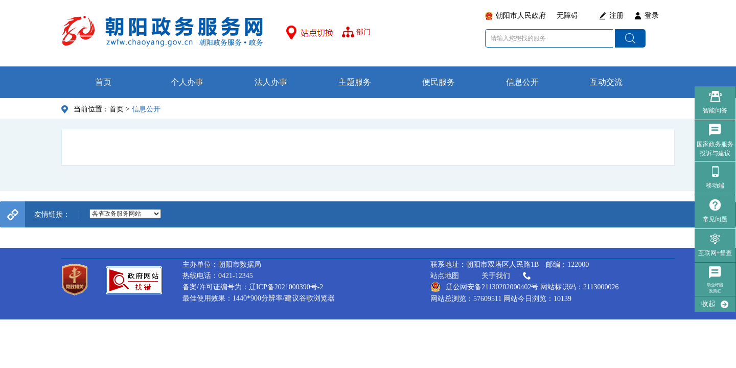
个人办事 (187, 82)
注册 (616, 15)
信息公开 (522, 82)
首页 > (119, 109)
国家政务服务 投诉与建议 (715, 149)
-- (125, 213)
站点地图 (444, 276)
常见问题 (715, 219)
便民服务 (438, 82)
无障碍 (567, 15)
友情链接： (52, 214)
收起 (708, 304)
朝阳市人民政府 (521, 15)
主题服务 (354, 82)
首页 (103, 82)
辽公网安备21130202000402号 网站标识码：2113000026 (524, 287)
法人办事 (271, 82)
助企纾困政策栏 (715, 288)
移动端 (715, 185)
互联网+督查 (715, 253)
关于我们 (507, 276)
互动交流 (606, 82)
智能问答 (715, 110)
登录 (652, 15)
